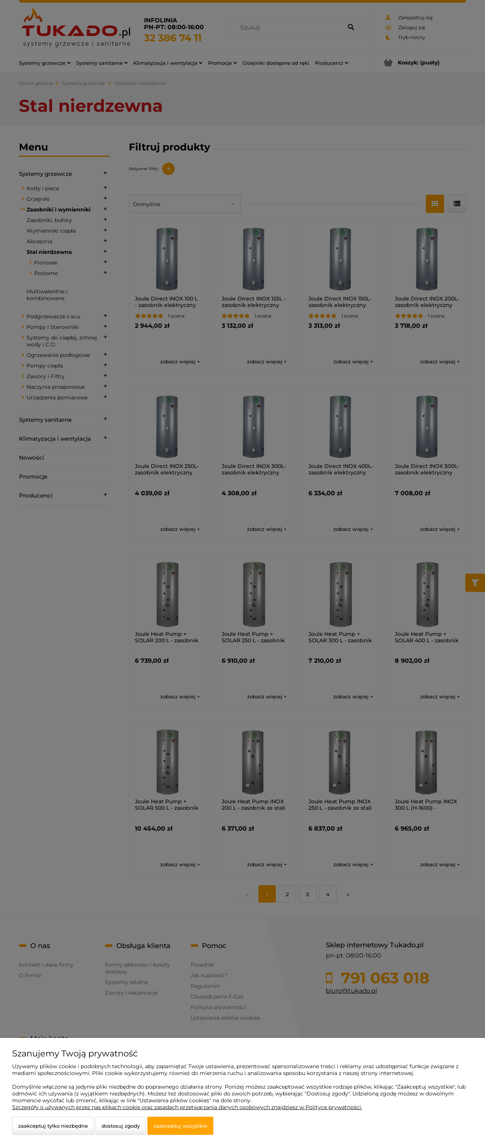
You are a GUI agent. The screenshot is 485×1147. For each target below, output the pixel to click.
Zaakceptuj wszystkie (180, 1126)
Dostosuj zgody (121, 1126)
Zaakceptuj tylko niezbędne (53, 1126)
